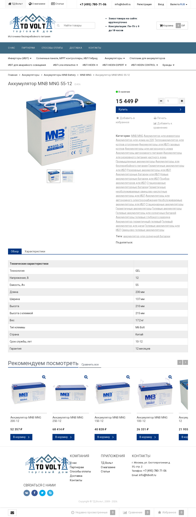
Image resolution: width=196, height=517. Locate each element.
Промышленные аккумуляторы (135, 161)
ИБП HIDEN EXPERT (113, 65)
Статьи (57, 3)
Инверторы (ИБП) (18, 58)
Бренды (167, 65)
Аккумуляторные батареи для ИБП (138, 174)
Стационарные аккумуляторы (164, 204)
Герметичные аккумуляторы (134, 208)
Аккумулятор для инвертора (162, 135)
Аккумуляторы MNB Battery (60, 74)
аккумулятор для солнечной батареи (146, 236)
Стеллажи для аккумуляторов (147, 58)
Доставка (75, 47)
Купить (150, 109)
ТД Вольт (15, 3)
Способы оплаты (52, 47)
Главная (12, 74)
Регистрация (144, 4)
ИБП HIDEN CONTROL (143, 65)
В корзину (21, 437)
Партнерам (28, 47)
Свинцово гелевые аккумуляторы (143, 230)
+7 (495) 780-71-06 (93, 4)
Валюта (177, 4)
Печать (160, 118)
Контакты (95, 47)
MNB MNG (85, 74)
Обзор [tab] (15, 251)
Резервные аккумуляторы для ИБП (149, 170)
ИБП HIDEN (89, 65)
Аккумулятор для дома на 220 (135, 140)
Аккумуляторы (113, 58)
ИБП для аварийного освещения (27, 65)
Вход (161, 4)
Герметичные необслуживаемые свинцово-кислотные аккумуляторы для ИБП (141, 191)
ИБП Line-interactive (64, 65)
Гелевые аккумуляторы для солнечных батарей (146, 212)
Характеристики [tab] (35, 251)
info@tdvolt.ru (123, 4)
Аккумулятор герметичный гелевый (138, 221)
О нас (11, 47)
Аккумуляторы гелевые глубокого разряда (143, 217)
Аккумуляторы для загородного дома (149, 148)
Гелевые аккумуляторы (167, 208)
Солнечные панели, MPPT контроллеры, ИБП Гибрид (66, 58)
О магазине (37, 3)
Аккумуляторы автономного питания (139, 152)
